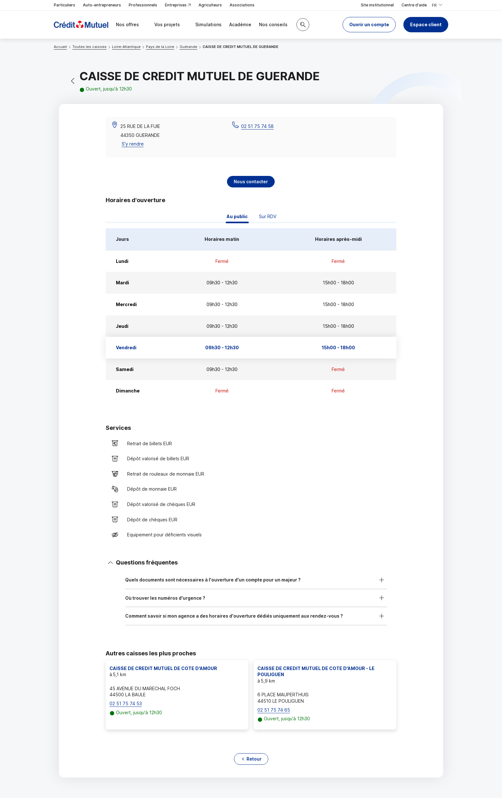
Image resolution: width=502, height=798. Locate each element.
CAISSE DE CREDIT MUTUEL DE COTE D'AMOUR (163, 668)
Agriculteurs (210, 5)
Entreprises (178, 5)
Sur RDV (267, 216)
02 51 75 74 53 (125, 703)
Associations (242, 5)
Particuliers (64, 5)
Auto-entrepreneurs (102, 5)
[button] (369, 24)
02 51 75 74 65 (273, 710)
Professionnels (143, 5)
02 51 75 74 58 (257, 126)
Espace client (425, 24)
